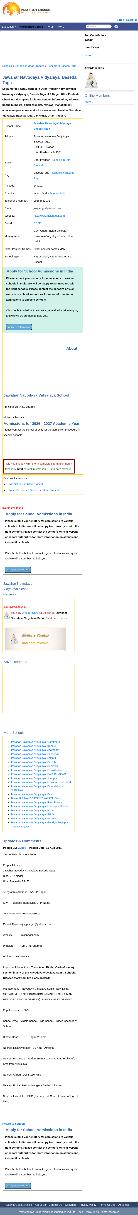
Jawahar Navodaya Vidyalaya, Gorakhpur (35, 741)
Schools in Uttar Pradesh (30, 65)
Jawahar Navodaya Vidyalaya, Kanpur (33, 745)
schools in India (57, 193)
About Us (40, 1204)
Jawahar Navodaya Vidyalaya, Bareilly (33, 762)
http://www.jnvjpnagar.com (49, 215)
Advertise (124, 1204)
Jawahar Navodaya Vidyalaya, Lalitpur (33, 757)
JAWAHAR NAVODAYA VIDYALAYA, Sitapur (37, 798)
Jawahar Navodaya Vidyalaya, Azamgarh (35, 749)
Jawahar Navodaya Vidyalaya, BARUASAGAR (38, 774)
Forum (50, 26)
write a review (30, 612)
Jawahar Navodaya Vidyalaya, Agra (32, 810)
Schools (7, 65)
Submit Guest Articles (19, 1204)
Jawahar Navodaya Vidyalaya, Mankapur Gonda (39, 806)
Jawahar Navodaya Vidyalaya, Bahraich (34, 765)
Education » (9, 26)
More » (62, 26)
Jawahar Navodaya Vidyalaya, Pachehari (35, 753)
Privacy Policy (88, 1204)
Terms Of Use (107, 1204)
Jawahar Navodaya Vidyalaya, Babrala (33, 818)
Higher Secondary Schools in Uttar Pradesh (34, 490)
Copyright (71, 1204)
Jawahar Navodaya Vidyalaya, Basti (32, 794)
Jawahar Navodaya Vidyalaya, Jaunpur (34, 778)
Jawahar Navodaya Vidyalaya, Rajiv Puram (36, 802)
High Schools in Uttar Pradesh (26, 483)
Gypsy (22, 847)
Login (120, 19)
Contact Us (55, 1204)
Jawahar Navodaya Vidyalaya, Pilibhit (33, 814)
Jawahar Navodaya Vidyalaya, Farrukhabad (37, 770)
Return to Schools (13, 1123)
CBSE (37, 223)
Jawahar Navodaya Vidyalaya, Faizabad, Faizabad (41, 782)
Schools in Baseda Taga (62, 65)
